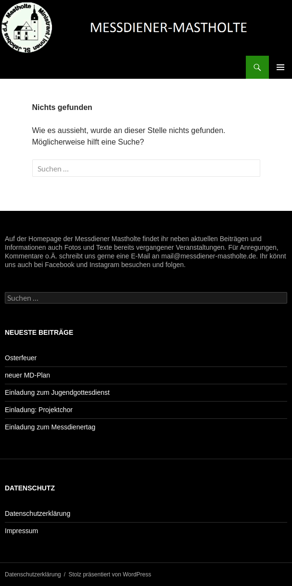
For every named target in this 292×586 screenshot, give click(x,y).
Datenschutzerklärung (37, 513)
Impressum (21, 531)
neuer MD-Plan (27, 375)
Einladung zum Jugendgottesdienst (57, 392)
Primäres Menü (280, 67)
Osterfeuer (21, 358)
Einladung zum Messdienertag (50, 427)
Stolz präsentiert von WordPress (109, 574)
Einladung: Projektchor (39, 410)
